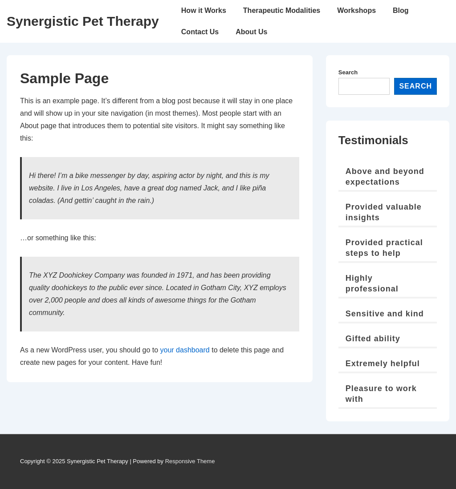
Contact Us (200, 32)
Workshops (356, 10)
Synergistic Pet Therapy (83, 21)
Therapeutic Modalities (281, 10)
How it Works (203, 10)
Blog (401, 10)
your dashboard (185, 350)
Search (348, 72)
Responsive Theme (190, 461)
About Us (251, 32)
